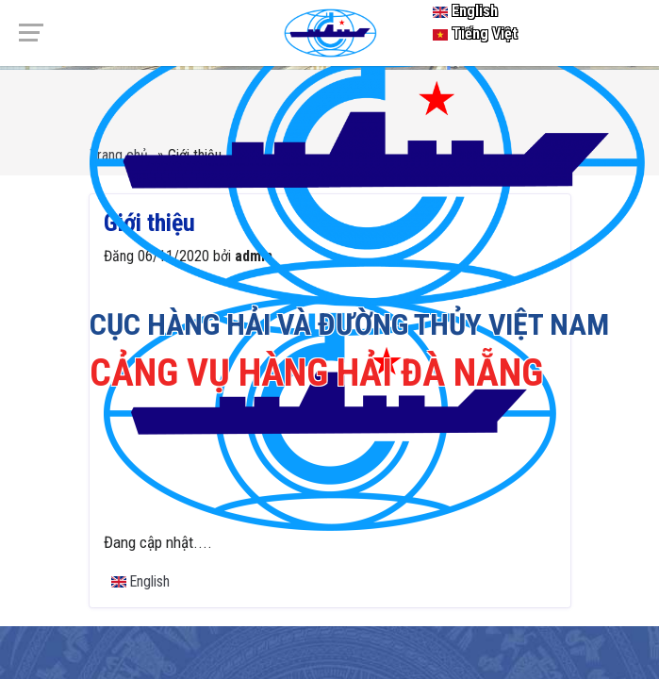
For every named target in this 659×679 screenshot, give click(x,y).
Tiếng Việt (475, 33)
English (465, 11)
